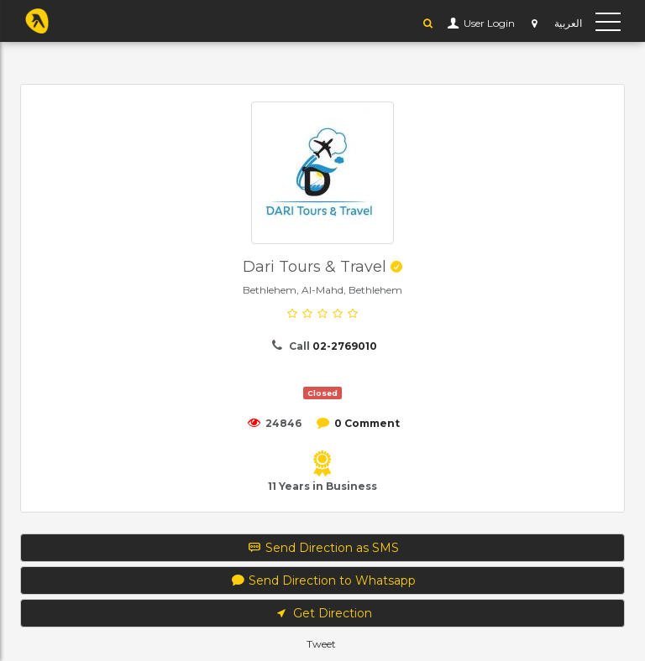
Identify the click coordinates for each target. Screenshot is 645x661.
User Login (488, 23)
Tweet (321, 644)
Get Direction (322, 613)
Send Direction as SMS (323, 547)
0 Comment (367, 423)
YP (37, 21)
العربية (568, 23)
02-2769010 (344, 346)
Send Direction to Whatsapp (323, 580)
